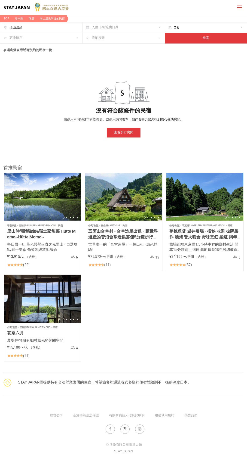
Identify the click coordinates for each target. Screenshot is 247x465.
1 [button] (63, 217)
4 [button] (73, 217)
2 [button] (66, 217)
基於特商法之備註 (86, 415)
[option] (42, 197)
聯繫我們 (190, 415)
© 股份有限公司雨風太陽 (124, 445)
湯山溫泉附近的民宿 (52, 18)
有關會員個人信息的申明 (127, 415)
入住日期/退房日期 (105, 27)
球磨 (31, 18)
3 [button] (70, 217)
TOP (6, 18)
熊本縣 (19, 18)
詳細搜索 (98, 38)
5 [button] (77, 217)
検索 (206, 38)
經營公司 (56, 415)
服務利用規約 (164, 415)
